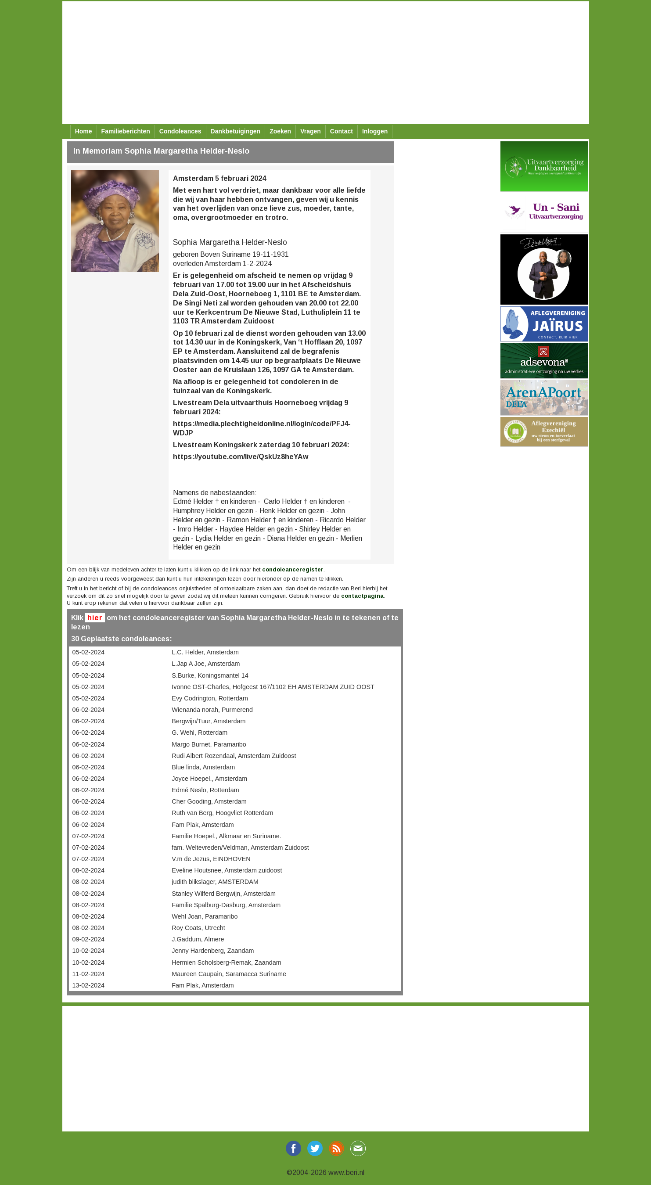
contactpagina (362, 595)
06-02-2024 (88, 709)
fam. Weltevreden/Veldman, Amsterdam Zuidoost (240, 847)
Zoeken (280, 131)
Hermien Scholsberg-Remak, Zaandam (226, 962)
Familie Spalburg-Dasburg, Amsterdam (226, 904)
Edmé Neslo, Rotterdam (205, 790)
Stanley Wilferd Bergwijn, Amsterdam (224, 893)
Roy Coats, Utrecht (198, 927)
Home (83, 131)
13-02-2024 (88, 985)
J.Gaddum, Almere (198, 939)
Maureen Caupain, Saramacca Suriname (229, 973)
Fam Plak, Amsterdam (203, 824)
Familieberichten (125, 131)
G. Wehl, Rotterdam (199, 732)
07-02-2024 (88, 836)
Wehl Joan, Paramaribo (204, 916)
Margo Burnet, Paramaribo (209, 744)
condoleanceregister (293, 569)
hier (95, 617)
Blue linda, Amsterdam (203, 767)
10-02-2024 (88, 950)
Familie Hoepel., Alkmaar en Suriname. (226, 836)
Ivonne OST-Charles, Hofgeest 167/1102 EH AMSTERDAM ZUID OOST (273, 686)
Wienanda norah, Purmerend (212, 709)
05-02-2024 (88, 652)
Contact (341, 131)
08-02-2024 (88, 870)
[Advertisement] (325, 62)
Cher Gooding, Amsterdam (209, 801)
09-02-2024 (88, 939)
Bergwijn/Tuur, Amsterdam (208, 721)
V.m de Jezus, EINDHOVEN (211, 858)
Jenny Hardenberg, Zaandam (213, 950)
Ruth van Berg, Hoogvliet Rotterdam (222, 812)
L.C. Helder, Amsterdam (205, 652)
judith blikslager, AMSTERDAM (215, 881)
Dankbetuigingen (236, 131)
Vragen (310, 131)
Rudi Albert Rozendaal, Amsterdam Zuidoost (234, 755)
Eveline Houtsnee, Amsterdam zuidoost (227, 870)
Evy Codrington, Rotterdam (210, 698)
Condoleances (180, 131)
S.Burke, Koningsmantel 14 (210, 675)
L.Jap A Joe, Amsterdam (206, 663)
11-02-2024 (88, 973)
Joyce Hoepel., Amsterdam (209, 778)
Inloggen (375, 131)
